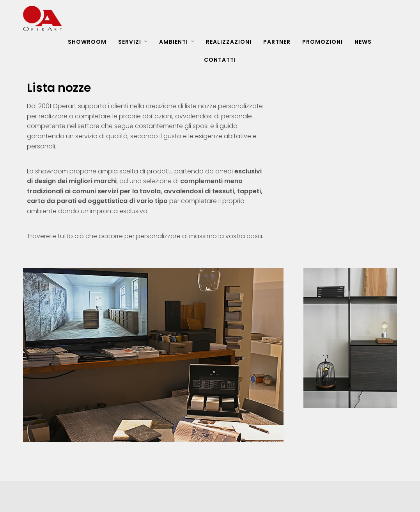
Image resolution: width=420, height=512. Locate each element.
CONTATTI (220, 60)
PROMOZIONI (322, 42)
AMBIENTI (173, 42)
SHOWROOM (87, 42)
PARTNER (277, 42)
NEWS (363, 42)
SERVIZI (129, 42)
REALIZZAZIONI (229, 42)
